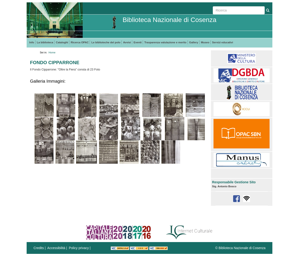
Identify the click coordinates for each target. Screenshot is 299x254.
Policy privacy (79, 248)
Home (52, 52)
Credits (38, 248)
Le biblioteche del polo (105, 42)
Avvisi (127, 42)
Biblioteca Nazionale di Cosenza (170, 19)
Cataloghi (62, 42)
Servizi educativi (222, 42)
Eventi (138, 42)
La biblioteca (45, 42)
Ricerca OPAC (80, 42)
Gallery (193, 42)
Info (31, 42)
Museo (205, 42)
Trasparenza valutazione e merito (165, 42)
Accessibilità (56, 248)
